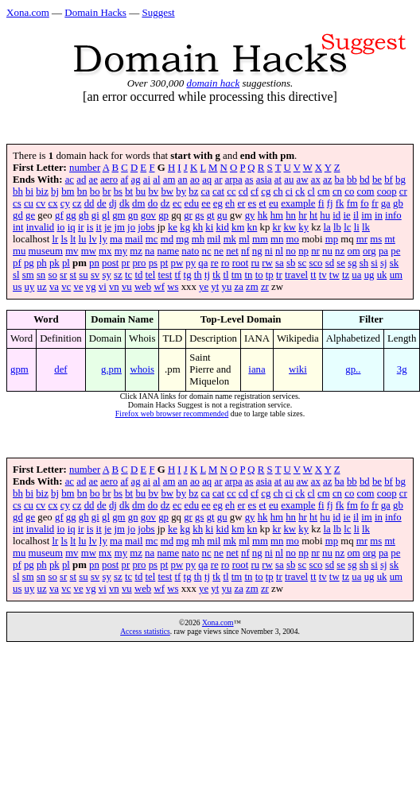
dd (89, 203)
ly (103, 239)
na (149, 251)
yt (215, 286)
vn (114, 286)
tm (237, 274)
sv (95, 274)
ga (386, 203)
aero (109, 179)
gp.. (352, 369)
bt (129, 191)
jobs (146, 227)
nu (327, 251)
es (252, 203)
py (190, 263)
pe (395, 251)
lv (93, 239)
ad (81, 179)
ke (172, 227)
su (83, 274)
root (240, 263)
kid (222, 227)
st (73, 274)
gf (59, 215)
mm (260, 239)
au (289, 179)
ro (225, 263)
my (121, 251)
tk (216, 274)
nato (190, 251)
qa (203, 263)
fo (364, 203)
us (17, 286)
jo (131, 227)
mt (389, 239)
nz (339, 251)
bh (18, 191)
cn (337, 191)
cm (323, 191)
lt (73, 239)
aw (303, 179)
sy (106, 274)
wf (159, 286)
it (99, 227)
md (167, 239)
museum (46, 251)
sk (394, 263)
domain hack (212, 83)
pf (17, 263)
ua (356, 274)
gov (148, 215)
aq (207, 179)
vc (66, 286)
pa (383, 251)
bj (55, 191)
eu (273, 203)
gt (211, 215)
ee (205, 203)
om (353, 251)
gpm (19, 369)
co (349, 191)
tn (248, 274)
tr (279, 274)
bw (167, 191)
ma (116, 239)
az (327, 179)
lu (83, 239)
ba (339, 179)
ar (218, 179)
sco (315, 263)
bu (140, 191)
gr (188, 215)
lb (337, 227)
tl (225, 274)
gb (398, 203)
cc (231, 191)
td (138, 274)
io (60, 227)
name (168, 251)
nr (315, 251)
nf (245, 251)
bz (193, 191)
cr (403, 191)
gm (118, 215)
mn (276, 239)
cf (255, 191)
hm (276, 215)
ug (369, 274)
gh (84, 215)
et (262, 203)
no (291, 251)
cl (311, 191)
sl (16, 274)
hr (302, 215)
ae (93, 179)
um (396, 274)
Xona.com (27, 12)
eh (230, 203)
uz (42, 286)
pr (126, 263)
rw (267, 263)
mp (331, 239)
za (239, 286)
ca (205, 191)
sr (63, 274)
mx (105, 251)
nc (207, 251)
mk (230, 239)
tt (313, 274)
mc (152, 239)
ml (244, 239)
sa (279, 263)
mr (362, 239)
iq (72, 227)
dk (124, 203)
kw (289, 227)
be (377, 179)
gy (250, 215)
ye (203, 286)
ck (300, 191)
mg (182, 239)
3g (402, 369)
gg (71, 215)
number (84, 167)
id (336, 215)
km (237, 227)
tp (270, 274)
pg (29, 263)
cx (52, 203)
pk (54, 263)
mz (136, 251)
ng (257, 251)
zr (265, 286)
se (340, 263)
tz (345, 274)
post (110, 263)
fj (330, 203)
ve (78, 286)
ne (219, 251)
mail (134, 239)
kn (252, 227)
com (366, 191)
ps (153, 263)
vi (103, 286)
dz (165, 203)
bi (29, 191)
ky (303, 227)
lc (347, 227)
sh (364, 263)
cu (28, 203)
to (259, 274)
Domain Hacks (95, 12)
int (18, 227)
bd (365, 179)
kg (185, 227)
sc (302, 263)
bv (153, 191)
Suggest (158, 12)
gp (163, 215)
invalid (40, 227)
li (357, 227)
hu (325, 215)
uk (382, 274)
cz (76, 203)
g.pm (111, 369)
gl (106, 215)
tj (207, 274)
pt (164, 263)
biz (42, 191)
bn (82, 191)
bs (118, 191)
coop (387, 191)
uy (30, 286)
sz (118, 274)
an (183, 179)
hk (263, 215)
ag (136, 179)
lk (366, 227)
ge (30, 215)
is (90, 227)
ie (346, 215)
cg (265, 191)
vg (91, 286)
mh (198, 239)
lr (55, 239)
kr (277, 227)
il (356, 215)
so (52, 274)
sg (352, 263)
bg (400, 179)
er (241, 203)
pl (66, 263)
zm (252, 286)
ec (177, 203)
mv (71, 251)
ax (316, 179)
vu (127, 286)
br (107, 191)
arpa (234, 179)
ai (146, 179)
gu (222, 215)
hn (291, 215)
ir (81, 227)
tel (151, 274)
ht (313, 215)
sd (329, 263)
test (165, 274)
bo (95, 191)
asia (264, 179)
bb (352, 179)
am (169, 179)
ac (69, 179)
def (60, 369)
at (278, 179)
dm (138, 203)
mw (88, 251)
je (107, 227)
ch (278, 191)
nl (279, 251)
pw (176, 263)
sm (28, 274)
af (124, 179)
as (249, 179)
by (181, 191)
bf (388, 179)
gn (133, 215)
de (102, 203)
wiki (298, 369)
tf (178, 274)
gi (95, 215)
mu (19, 251)
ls (64, 239)
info (393, 215)
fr (375, 203)
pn (94, 263)
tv (323, 274)
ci (289, 191)
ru (255, 263)
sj (383, 263)
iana (256, 369)
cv (40, 203)
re (215, 263)
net (232, 251)
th (198, 274)
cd (243, 191)
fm (352, 203)
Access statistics (145, 631)
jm (119, 227)
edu (192, 203)
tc (128, 274)
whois (142, 369)
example (298, 203)
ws (172, 286)
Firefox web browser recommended (171, 413)
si (374, 263)
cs (17, 203)
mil (213, 239)
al (156, 179)
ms (376, 239)
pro (139, 263)
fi (321, 203)
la (327, 227)
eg (218, 203)
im (366, 215)
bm (67, 191)
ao (195, 179)
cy (65, 203)
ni (269, 251)
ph (42, 263)
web (142, 286)
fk (340, 203)
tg (188, 274)
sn (41, 274)
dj (113, 203)
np (303, 251)
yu (227, 286)
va (54, 286)
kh (197, 227)
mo (292, 239)
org (369, 251)
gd (18, 215)
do (153, 203)
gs (199, 215)
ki (209, 227)
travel (296, 274)
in (379, 215)
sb (290, 263)
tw (334, 274)
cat (218, 191)
